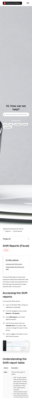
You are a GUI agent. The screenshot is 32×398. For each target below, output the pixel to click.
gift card (25, 124)
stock (5, 124)
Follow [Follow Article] (6, 250)
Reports (7, 231)
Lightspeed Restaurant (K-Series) (13, 229)
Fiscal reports (17, 231)
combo (10, 124)
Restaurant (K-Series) (12, 3)
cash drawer (18, 124)
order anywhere (7, 127)
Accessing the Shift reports (14, 264)
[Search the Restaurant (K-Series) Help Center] (16, 114)
